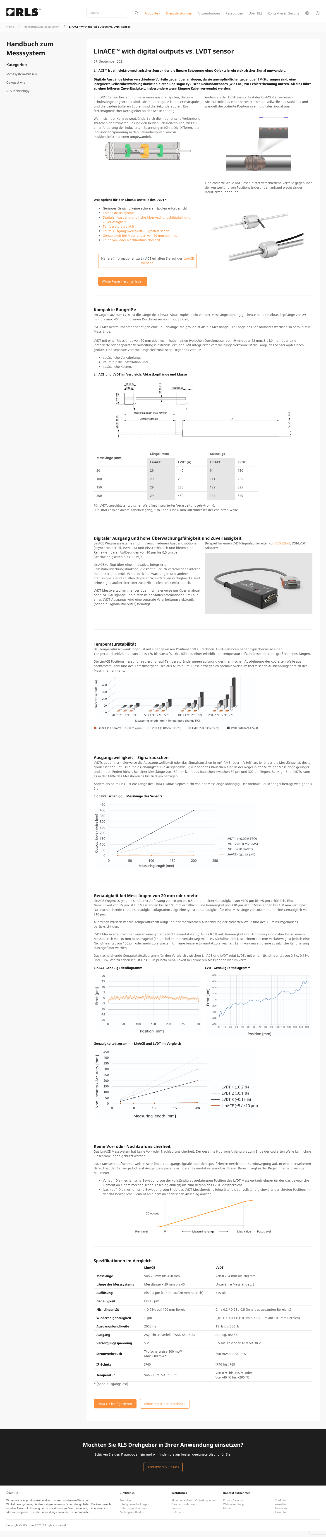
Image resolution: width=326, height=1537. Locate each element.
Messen (228, 1514)
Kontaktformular (233, 1507)
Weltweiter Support (235, 1511)
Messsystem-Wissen (21, 80)
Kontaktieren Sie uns (283, 17)
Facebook (281, 1514)
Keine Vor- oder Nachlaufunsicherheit (131, 246)
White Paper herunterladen (123, 287)
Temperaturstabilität (118, 233)
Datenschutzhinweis (184, 1511)
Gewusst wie (15, 89)
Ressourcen (234, 17)
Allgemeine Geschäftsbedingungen (193, 1507)
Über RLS (255, 17)
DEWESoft (282, 549)
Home (10, 33)
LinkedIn (280, 1518)
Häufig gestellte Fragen (134, 1511)
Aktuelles (281, 1511)
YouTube (280, 1507)
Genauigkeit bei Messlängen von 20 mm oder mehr (142, 242)
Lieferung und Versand (134, 1514)
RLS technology (17, 97)
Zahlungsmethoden (132, 1518)
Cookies (176, 1514)
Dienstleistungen (179, 17)
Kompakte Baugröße (118, 219)
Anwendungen (209, 17)
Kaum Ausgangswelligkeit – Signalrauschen (136, 237)
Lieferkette (178, 1518)
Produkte (151, 17)
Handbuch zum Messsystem (41, 33)
